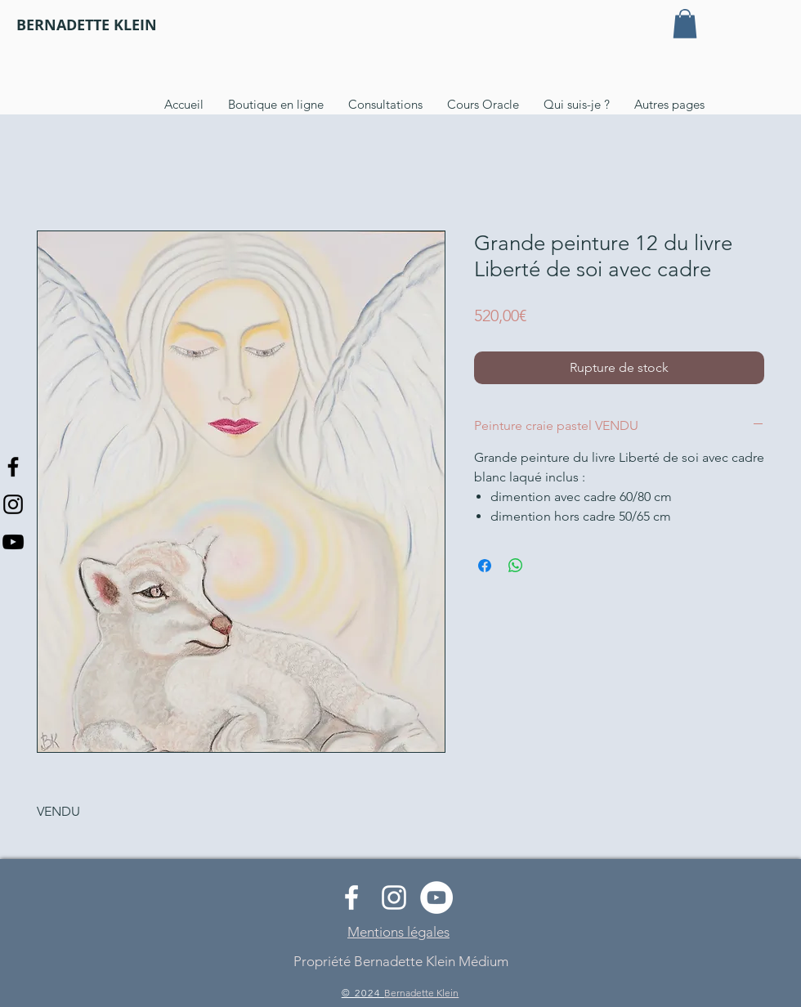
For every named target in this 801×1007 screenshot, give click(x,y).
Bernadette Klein (421, 993)
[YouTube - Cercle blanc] (436, 897)
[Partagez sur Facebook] (484, 565)
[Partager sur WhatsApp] (516, 565)
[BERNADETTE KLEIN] (86, 25)
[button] (685, 23)
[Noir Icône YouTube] (13, 542)
